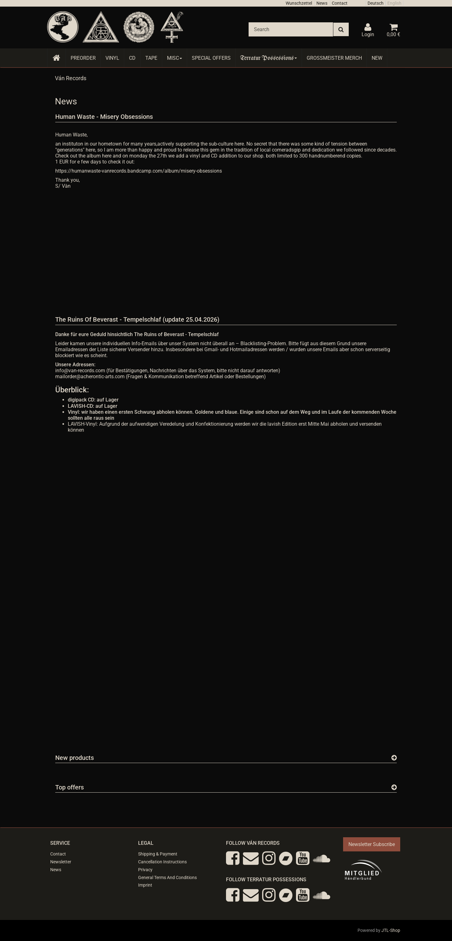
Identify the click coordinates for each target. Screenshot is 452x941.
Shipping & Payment (157, 853)
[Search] (291, 29)
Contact (339, 3)
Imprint (145, 885)
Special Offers (211, 58)
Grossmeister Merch (334, 58)
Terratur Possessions (268, 58)
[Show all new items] (394, 757)
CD (132, 58)
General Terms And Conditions (167, 877)
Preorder (83, 58)
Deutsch (376, 3)
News (321, 3)
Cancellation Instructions (162, 861)
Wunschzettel (299, 3)
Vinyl (112, 58)
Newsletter (60, 861)
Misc (174, 58)
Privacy (145, 869)
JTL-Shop (390, 930)
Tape (151, 58)
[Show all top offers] (394, 787)
